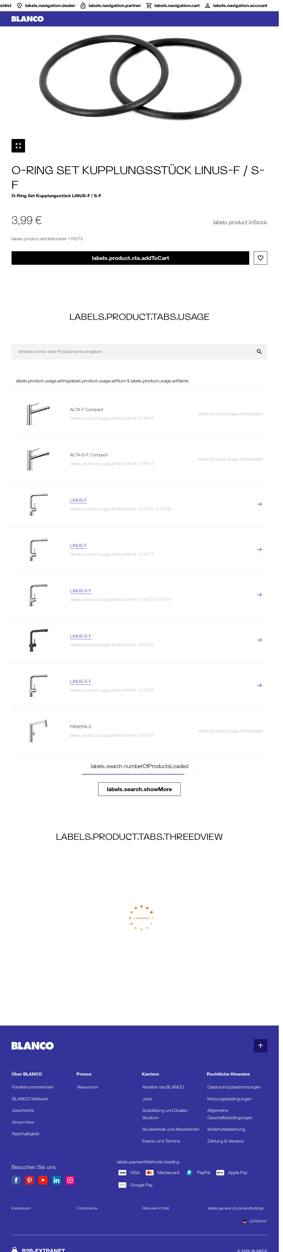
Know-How (23, 1122)
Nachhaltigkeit (25, 1133)
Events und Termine (161, 1141)
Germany (255, 1221)
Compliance (87, 1208)
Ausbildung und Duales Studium (164, 1114)
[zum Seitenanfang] (260, 1046)
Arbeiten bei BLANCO (163, 1087)
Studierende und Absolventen (170, 1129)
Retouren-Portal (155, 1208)
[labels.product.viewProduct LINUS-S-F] (259, 595)
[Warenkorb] (172, 5)
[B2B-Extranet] (110, 5)
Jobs (147, 1098)
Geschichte (23, 1110)
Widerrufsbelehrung (226, 1129)
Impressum (21, 1208)
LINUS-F (78, 500)
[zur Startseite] (28, 19)
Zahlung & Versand (225, 1141)
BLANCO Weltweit (30, 1098)
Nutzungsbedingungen (229, 1098)
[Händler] (45, 5)
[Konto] (235, 5)
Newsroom (87, 1087)
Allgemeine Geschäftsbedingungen (230, 1114)
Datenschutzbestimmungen (234, 1087)
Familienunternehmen (33, 1087)
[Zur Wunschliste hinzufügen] (260, 258)
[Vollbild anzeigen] (18, 145)
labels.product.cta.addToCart (130, 258)
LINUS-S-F (80, 590)
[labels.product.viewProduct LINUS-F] (259, 504)
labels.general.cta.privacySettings (236, 1208)
